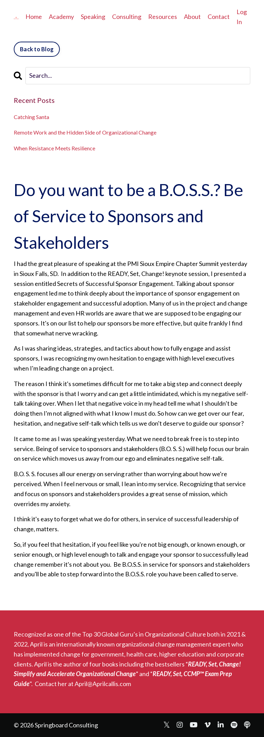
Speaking (93, 16)
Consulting (126, 16)
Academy (61, 16)
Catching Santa (31, 117)
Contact (219, 16)
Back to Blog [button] (37, 49)
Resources (162, 16)
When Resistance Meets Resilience (54, 148)
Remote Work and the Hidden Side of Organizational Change (85, 132)
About (192, 16)
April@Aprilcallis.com (103, 683)
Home (33, 16)
